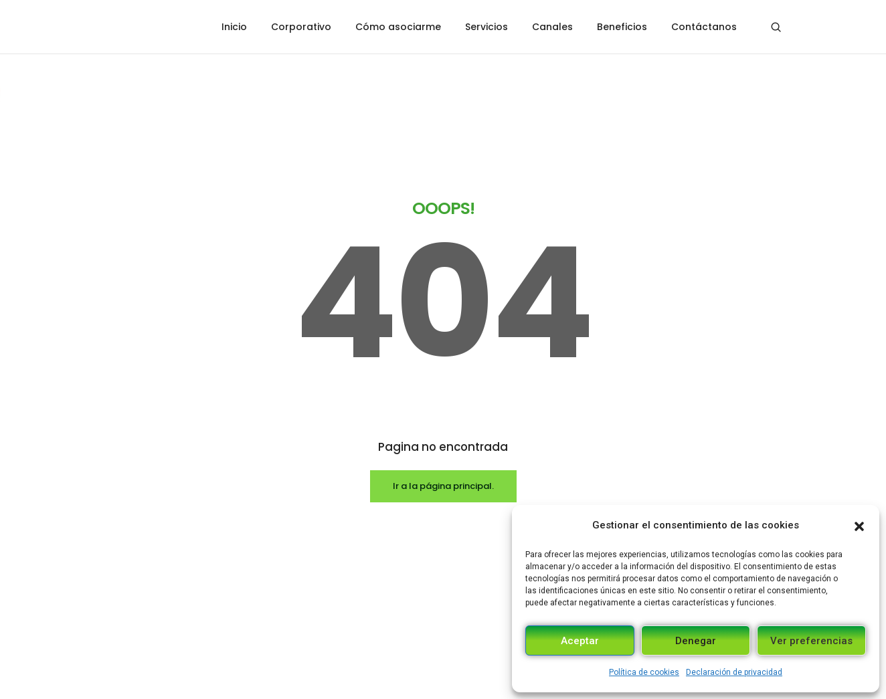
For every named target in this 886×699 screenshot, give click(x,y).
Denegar (695, 641)
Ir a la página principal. (443, 377)
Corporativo (301, 26)
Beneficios (622, 26)
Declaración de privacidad (734, 672)
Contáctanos (704, 26)
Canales (552, 26)
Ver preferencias (811, 641)
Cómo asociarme (398, 26)
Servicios (486, 26)
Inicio (234, 26)
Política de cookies (644, 672)
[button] (859, 525)
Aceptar (580, 641)
